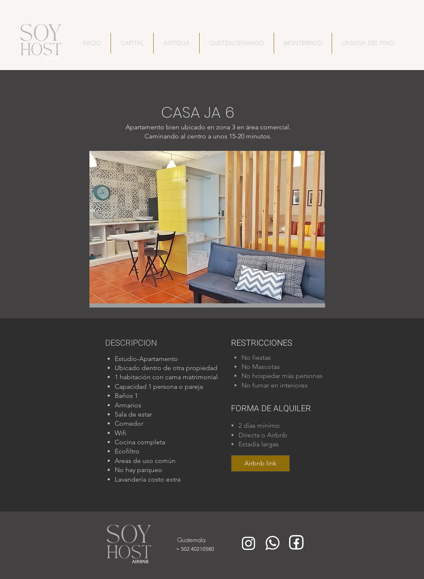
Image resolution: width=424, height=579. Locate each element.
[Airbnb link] (260, 463)
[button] (207, 227)
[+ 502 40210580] (205, 548)
